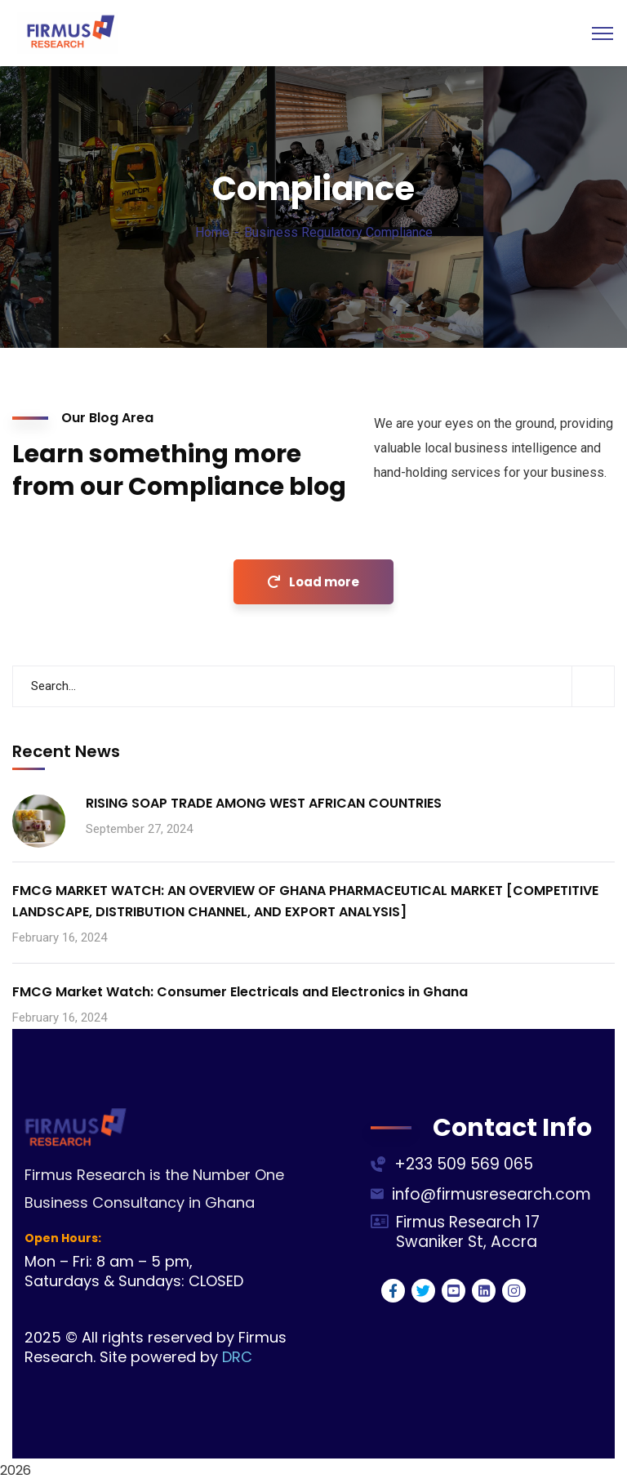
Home (212, 232)
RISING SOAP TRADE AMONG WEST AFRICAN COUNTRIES (264, 803)
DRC (237, 1357)
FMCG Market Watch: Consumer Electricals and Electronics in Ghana (240, 991)
